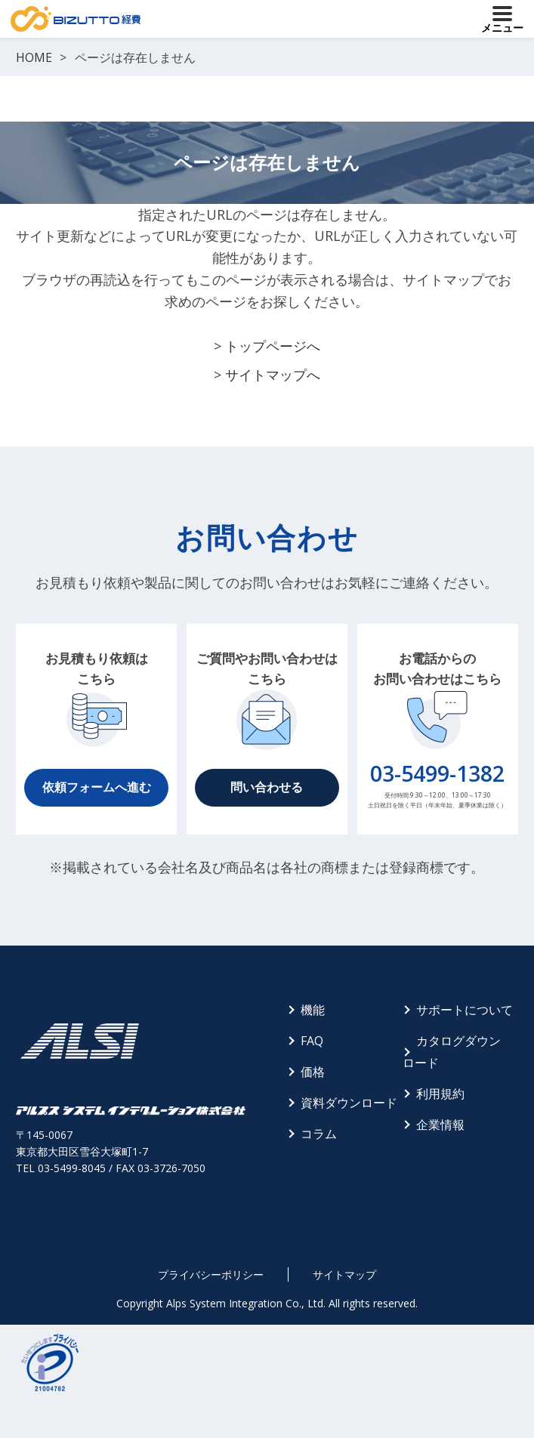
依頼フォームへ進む (96, 787)
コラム (319, 1133)
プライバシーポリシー (211, 1274)
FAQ (312, 1040)
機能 (313, 1009)
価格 (313, 1071)
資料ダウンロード (349, 1102)
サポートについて (464, 1009)
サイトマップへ (272, 375)
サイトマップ (344, 1274)
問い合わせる (266, 787)
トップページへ (272, 346)
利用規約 (440, 1093)
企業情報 (440, 1124)
